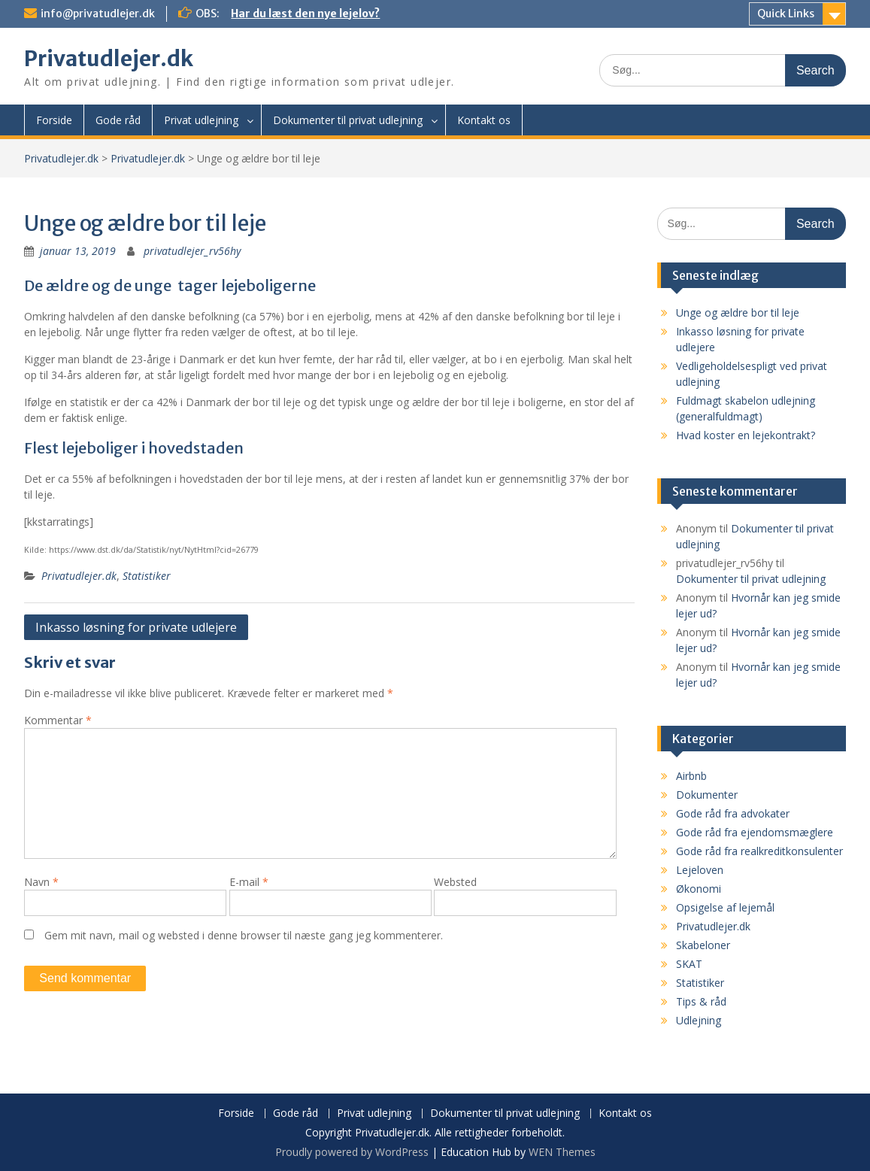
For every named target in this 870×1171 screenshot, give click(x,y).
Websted (455, 882)
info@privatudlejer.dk (98, 13)
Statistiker (147, 576)
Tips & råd (701, 1001)
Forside (54, 120)
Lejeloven (699, 870)
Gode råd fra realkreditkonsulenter (759, 851)
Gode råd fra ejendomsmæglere (754, 832)
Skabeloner (703, 945)
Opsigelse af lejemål (725, 907)
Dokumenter (707, 794)
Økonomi (698, 888)
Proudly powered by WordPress (352, 1152)
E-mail (248, 882)
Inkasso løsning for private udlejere (136, 627)
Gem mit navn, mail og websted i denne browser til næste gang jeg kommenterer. (243, 935)
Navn (41, 882)
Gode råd (118, 120)
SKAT (689, 964)
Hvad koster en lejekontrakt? (745, 435)
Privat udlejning (201, 120)
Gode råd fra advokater (733, 813)
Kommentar (58, 720)
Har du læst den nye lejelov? (305, 13)
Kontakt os (484, 120)
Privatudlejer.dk (108, 58)
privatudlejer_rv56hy (192, 251)
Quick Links (785, 13)
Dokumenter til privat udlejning (348, 120)
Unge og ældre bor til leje (737, 312)
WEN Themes (562, 1152)
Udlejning (698, 1020)
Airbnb (691, 776)
